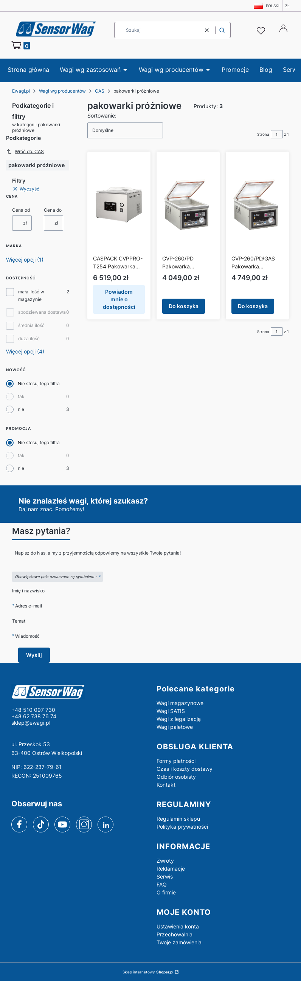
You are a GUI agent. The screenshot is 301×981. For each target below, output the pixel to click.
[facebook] (19, 824)
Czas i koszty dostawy (185, 769)
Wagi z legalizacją (179, 719)
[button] (222, 30)
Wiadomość (27, 636)
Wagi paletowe (175, 727)
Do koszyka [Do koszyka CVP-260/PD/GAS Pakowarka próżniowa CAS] (253, 306)
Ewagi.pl (21, 91)
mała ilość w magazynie (31, 295)
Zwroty (165, 860)
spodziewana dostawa (42, 312)
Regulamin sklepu (178, 818)
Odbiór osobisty (176, 776)
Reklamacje (171, 868)
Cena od (21, 210)
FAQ (162, 884)
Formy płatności (176, 761)
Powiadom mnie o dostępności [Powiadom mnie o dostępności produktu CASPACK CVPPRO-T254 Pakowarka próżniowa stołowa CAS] (119, 299)
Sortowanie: (101, 115)
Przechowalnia (174, 934)
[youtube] (62, 824)
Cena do (53, 210)
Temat (18, 621)
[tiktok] (41, 824)
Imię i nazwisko (28, 591)
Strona (263, 134)
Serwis (165, 876)
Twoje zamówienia (179, 942)
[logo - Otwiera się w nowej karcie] (77, 691)
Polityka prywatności (182, 826)
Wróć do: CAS (25, 152)
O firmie (166, 892)
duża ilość (29, 338)
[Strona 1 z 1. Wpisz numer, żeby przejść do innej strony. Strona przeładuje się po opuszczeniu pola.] (277, 134)
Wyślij (34, 655)
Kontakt (166, 784)
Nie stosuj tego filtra (39, 383)
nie (21, 409)
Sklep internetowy (148, 972)
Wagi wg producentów (62, 91)
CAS (99, 91)
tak (21, 396)
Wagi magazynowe (180, 703)
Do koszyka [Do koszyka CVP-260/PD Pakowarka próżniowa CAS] (184, 306)
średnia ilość (31, 325)
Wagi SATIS (171, 711)
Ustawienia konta (178, 926)
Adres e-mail (28, 605)
